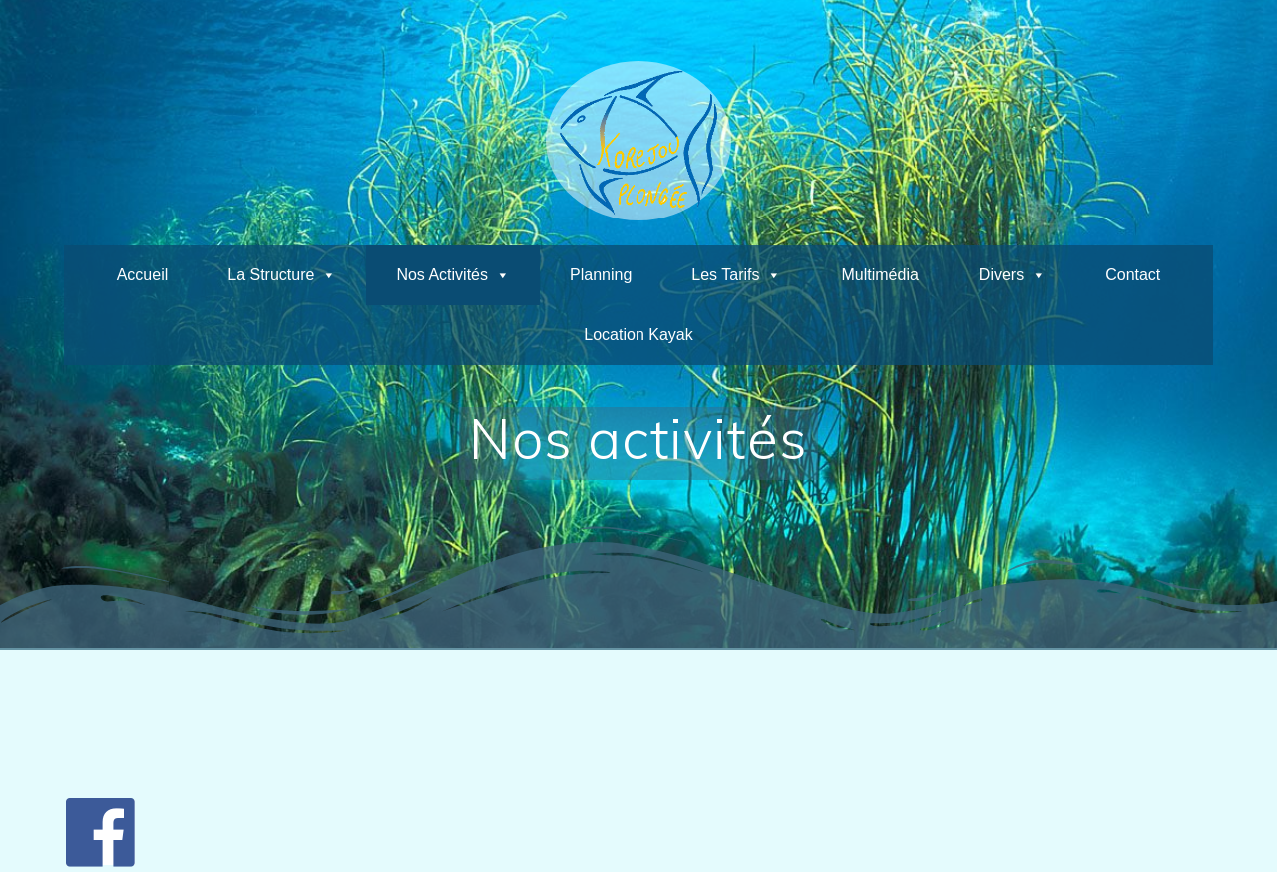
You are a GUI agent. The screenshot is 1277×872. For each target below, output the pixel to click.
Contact (1132, 274)
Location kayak (638, 334)
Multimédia (879, 274)
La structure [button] (270, 274)
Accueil (143, 274)
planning (601, 274)
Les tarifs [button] (725, 274)
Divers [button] (1001, 274)
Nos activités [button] (442, 274)
